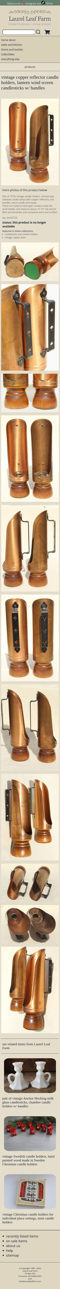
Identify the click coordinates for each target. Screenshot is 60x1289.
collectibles (7, 54)
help (9, 1250)
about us (13, 1245)
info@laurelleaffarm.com (30, 1281)
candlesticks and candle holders (21, 234)
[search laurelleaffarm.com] (39, 32)
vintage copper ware (15, 237)
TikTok (49, 3)
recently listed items (22, 1236)
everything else (10, 59)
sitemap (12, 1255)
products (30, 67)
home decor (8, 40)
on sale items (16, 1241)
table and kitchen (11, 44)
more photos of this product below (24, 190)
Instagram (30, 3)
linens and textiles (12, 49)
